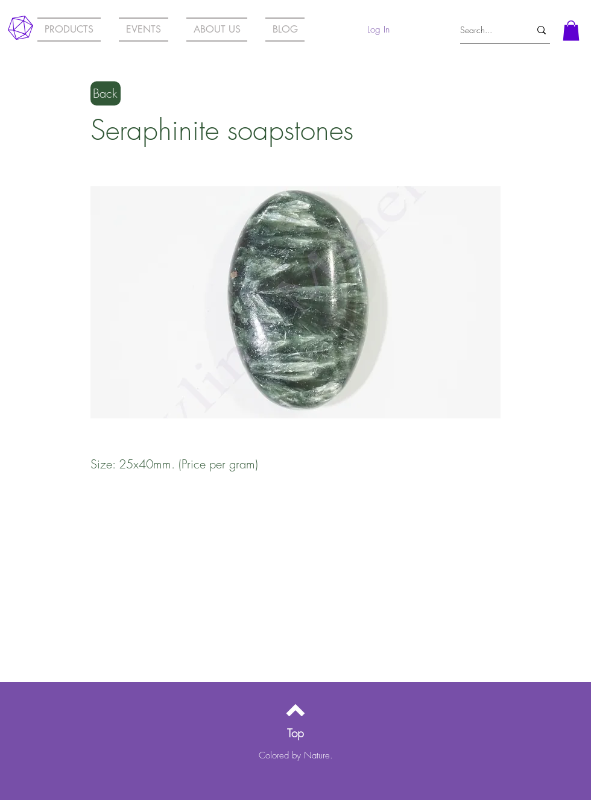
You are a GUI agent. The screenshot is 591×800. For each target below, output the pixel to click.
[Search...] (486, 29)
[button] (571, 30)
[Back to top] (295, 710)
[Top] (295, 733)
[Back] (105, 93)
